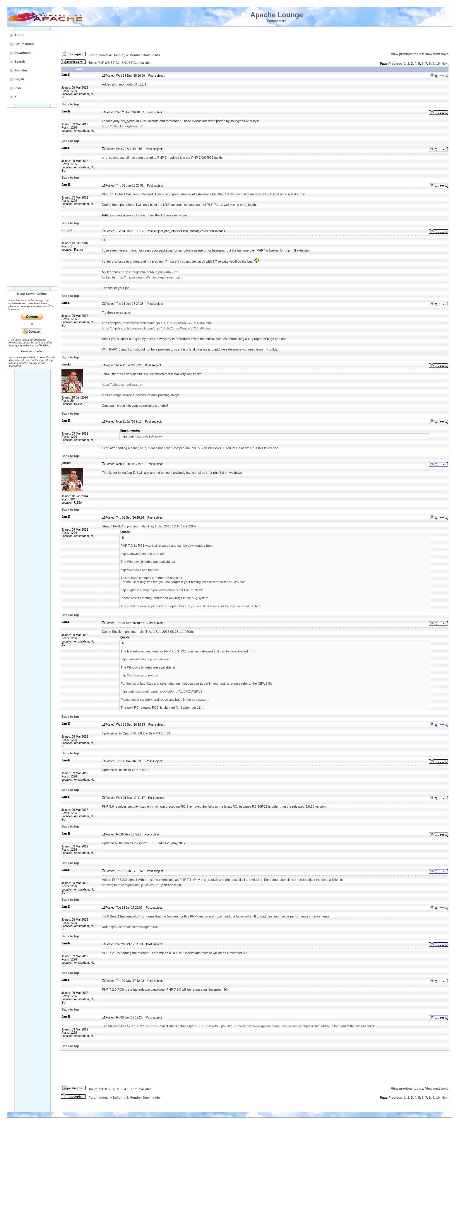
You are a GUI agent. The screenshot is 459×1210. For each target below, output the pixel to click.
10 (438, 63)
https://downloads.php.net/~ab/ (143, 554)
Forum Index (98, 55)
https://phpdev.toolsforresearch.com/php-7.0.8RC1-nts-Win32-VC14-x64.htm (156, 323)
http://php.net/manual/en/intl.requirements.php (150, 277)
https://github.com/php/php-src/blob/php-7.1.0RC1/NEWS (161, 691)
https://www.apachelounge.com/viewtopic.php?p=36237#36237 (288, 1026)
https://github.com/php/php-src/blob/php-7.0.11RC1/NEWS (162, 590)
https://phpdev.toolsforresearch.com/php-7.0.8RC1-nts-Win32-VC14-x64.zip (156, 328)
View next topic (436, 54)
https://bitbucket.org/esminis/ (122, 126)
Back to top (70, 104)
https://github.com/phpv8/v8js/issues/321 (131, 885)
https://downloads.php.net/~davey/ (145, 659)
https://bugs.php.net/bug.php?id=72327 (151, 272)
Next (444, 63)
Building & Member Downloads (136, 55)
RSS (17, 88)
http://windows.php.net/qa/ (139, 570)
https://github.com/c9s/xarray (122, 384)
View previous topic (406, 54)
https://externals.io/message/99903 (134, 927)
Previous (395, 63)
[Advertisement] (31, 197)
